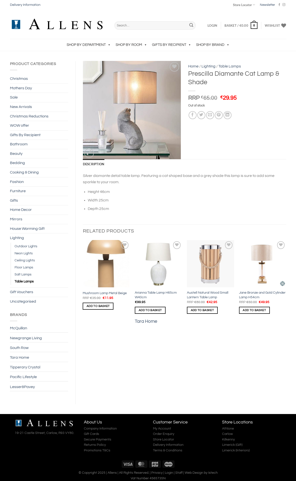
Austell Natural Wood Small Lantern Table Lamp (207, 295)
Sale (14, 97)
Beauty (16, 154)
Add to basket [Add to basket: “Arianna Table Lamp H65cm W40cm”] (150, 310)
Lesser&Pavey (22, 387)
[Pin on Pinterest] (219, 115)
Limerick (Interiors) (236, 450)
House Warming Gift (27, 229)
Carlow (227, 434)
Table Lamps (24, 281)
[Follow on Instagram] (283, 5)
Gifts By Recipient (171, 45)
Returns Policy (95, 445)
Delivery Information (25, 5)
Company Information (100, 428)
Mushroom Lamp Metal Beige (105, 293)
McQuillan (18, 328)
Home (193, 66)
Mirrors (16, 219)
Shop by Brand (213, 45)
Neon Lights (24, 253)
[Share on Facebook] (193, 115)
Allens (112, 472)
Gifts (14, 200)
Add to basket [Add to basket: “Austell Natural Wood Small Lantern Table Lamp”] (202, 310)
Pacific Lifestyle (23, 377)
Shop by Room (131, 45)
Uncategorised (23, 301)
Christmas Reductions (29, 116)
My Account (162, 428)
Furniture (18, 191)
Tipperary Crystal (25, 367)
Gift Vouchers (21, 292)
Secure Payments (97, 439)
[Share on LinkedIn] (228, 115)
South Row (19, 348)
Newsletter (267, 5)
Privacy (157, 472)
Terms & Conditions (167, 450)
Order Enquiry (163, 434)
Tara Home (19, 357)
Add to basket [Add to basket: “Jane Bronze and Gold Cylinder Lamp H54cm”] (254, 310)
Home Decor (21, 210)
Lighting (17, 238)
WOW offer (19, 125)
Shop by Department (89, 45)
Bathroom (19, 144)
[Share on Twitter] (201, 115)
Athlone (228, 428)
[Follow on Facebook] (279, 5)
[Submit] (191, 25)
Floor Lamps (24, 267)
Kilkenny (228, 439)
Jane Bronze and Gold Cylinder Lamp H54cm (262, 295)
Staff (179, 472)
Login (169, 472)
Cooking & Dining (24, 172)
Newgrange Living (26, 338)
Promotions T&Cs (97, 450)
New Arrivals (21, 107)
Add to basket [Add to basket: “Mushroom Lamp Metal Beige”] (98, 306)
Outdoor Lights (26, 246)
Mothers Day (21, 88)
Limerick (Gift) (232, 445)
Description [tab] (93, 164)
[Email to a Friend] (210, 115)
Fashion (17, 182)
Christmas (19, 79)
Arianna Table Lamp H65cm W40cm (156, 295)
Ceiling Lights (25, 260)
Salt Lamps (23, 274)
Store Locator (244, 4)
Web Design (194, 472)
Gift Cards (91, 434)
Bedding (17, 163)
